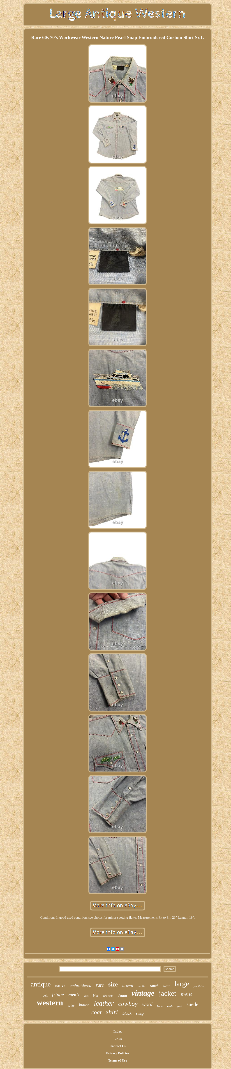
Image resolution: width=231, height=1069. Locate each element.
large (181, 984)
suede (192, 1004)
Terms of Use (117, 1060)
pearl (179, 1006)
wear (166, 986)
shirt (112, 1012)
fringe (58, 994)
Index (117, 1031)
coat (96, 1012)
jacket (167, 993)
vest (86, 995)
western (50, 1002)
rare (100, 985)
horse (160, 1006)
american (108, 995)
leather (104, 1003)
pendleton (199, 986)
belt (45, 995)
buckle (141, 986)
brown (127, 985)
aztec (70, 1005)
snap (140, 1013)
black (127, 1013)
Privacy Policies (117, 1053)
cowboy (128, 1003)
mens (186, 994)
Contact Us (117, 1046)
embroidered (80, 985)
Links (117, 1039)
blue (95, 995)
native (60, 986)
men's (73, 994)
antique (41, 984)
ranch (154, 986)
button (84, 1005)
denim (122, 995)
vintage (143, 993)
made (170, 1006)
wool (147, 1004)
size (113, 984)
